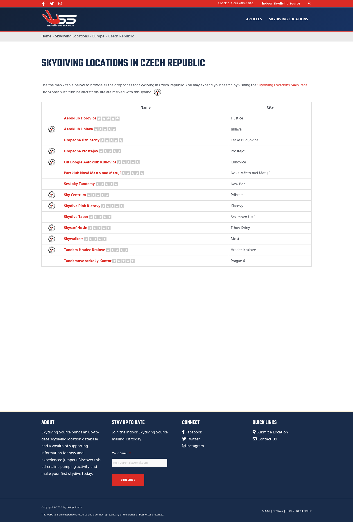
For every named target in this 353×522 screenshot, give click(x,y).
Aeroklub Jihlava (78, 129)
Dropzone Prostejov (81, 150)
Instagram (195, 445)
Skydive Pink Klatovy (82, 205)
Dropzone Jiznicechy (82, 140)
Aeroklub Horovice (80, 118)
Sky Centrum (75, 194)
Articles (254, 19)
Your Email (121, 452)
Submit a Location (272, 431)
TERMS (289, 510)
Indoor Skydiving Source (281, 3)
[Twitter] (52, 4)
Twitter (193, 438)
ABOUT (266, 510)
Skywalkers (73, 238)
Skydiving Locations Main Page (282, 85)
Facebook (194, 431)
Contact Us (267, 438)
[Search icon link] (310, 3)
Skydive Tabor (76, 216)
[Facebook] (43, 4)
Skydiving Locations (288, 19)
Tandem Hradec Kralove (84, 249)
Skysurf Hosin (75, 227)
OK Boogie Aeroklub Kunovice (90, 162)
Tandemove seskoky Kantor (87, 260)
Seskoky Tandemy (79, 183)
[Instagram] (60, 4)
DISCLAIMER (304, 510)
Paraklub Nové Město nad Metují (92, 173)
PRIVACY (277, 510)
